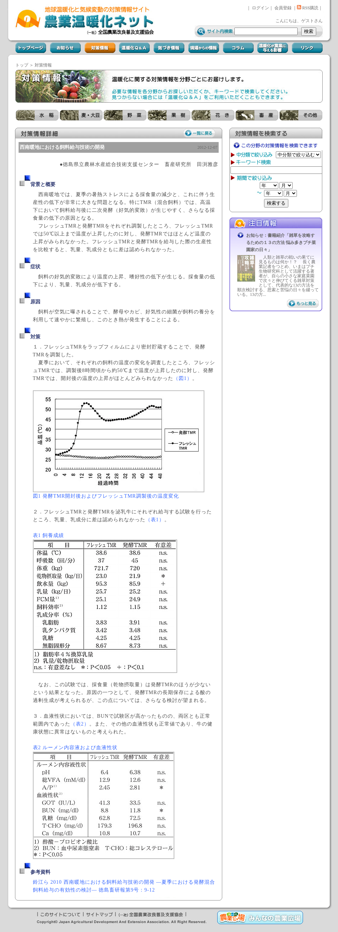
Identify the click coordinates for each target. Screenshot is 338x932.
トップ (21, 65)
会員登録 (283, 7)
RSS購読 (307, 7)
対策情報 (43, 65)
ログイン (260, 7)
